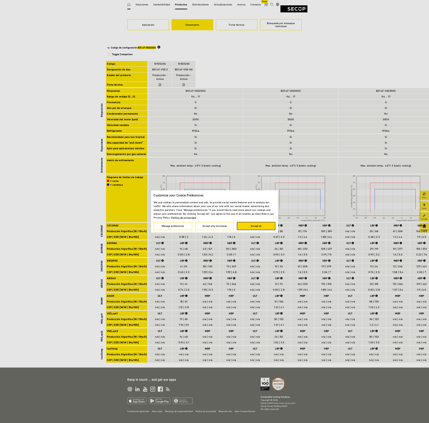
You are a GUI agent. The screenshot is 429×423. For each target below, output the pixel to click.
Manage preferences (173, 226)
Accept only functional (214, 226)
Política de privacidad (183, 217)
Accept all (256, 226)
